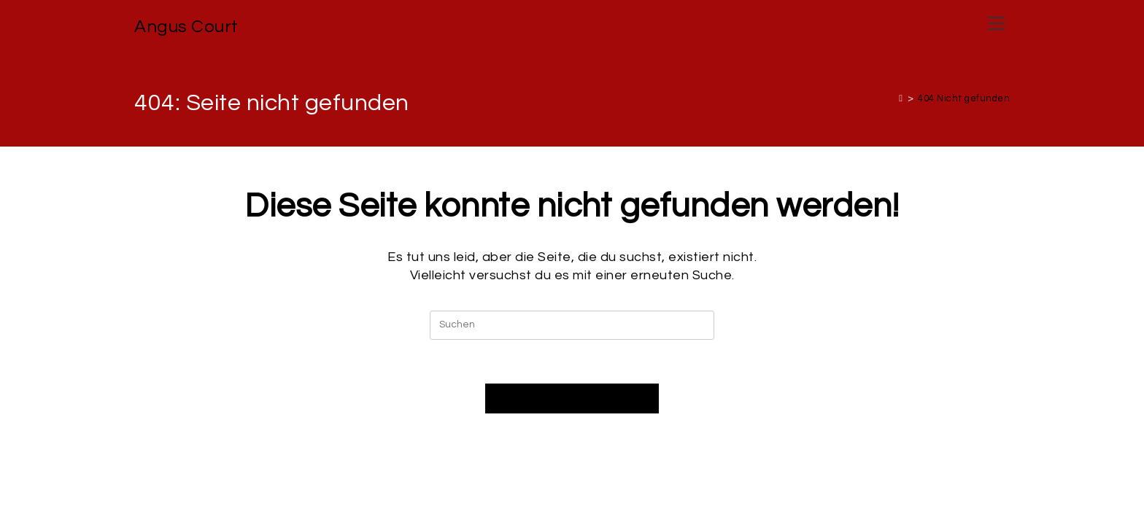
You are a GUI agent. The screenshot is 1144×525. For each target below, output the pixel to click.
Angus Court (186, 27)
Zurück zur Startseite (571, 399)
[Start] (901, 98)
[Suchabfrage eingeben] (572, 325)
